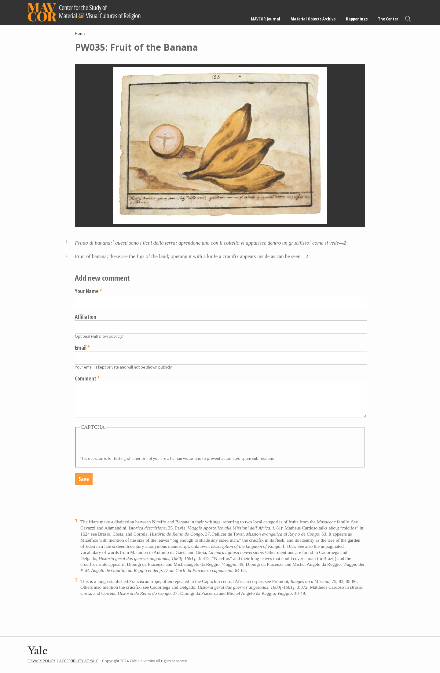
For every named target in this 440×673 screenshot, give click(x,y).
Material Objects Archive (313, 19)
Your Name (87, 291)
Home (80, 33)
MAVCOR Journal (265, 19)
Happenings (357, 19)
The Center (388, 19)
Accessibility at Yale (78, 661)
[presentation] (126, 444)
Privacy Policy (41, 661)
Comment (85, 378)
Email (80, 347)
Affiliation (85, 316)
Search (408, 19)
